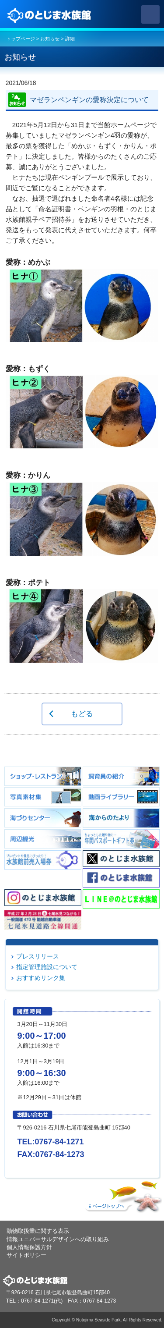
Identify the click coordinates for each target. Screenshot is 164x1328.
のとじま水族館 (50, 14)
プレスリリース (37, 956)
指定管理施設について (46, 966)
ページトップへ (122, 1195)
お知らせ (49, 38)
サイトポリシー (26, 1255)
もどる (82, 713)
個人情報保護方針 (29, 1247)
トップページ (20, 38)
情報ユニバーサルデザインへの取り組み (58, 1239)
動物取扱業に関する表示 (38, 1231)
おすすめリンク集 (40, 977)
